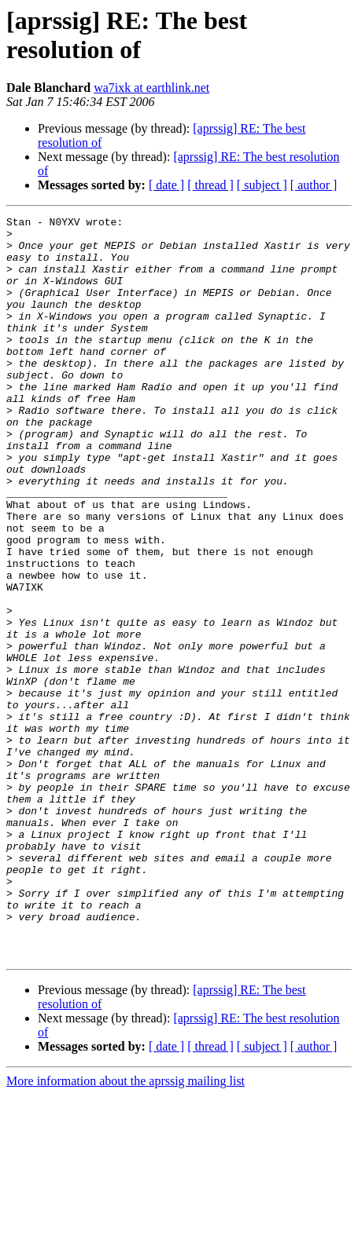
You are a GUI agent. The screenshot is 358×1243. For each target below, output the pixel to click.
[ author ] (314, 185)
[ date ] (166, 185)
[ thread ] (210, 185)
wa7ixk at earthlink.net (151, 87)
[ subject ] (262, 185)
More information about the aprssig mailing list (125, 1229)
